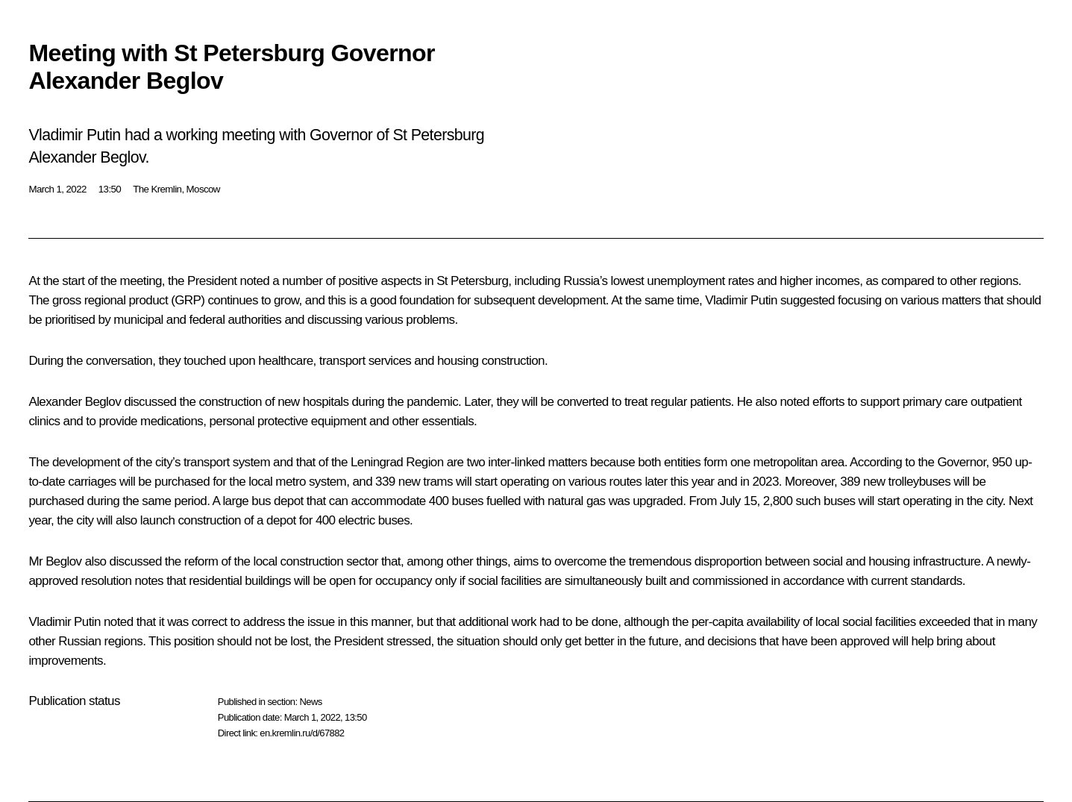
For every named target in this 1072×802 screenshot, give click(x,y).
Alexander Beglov (74, 402)
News (310, 701)
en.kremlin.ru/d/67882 (302, 733)
